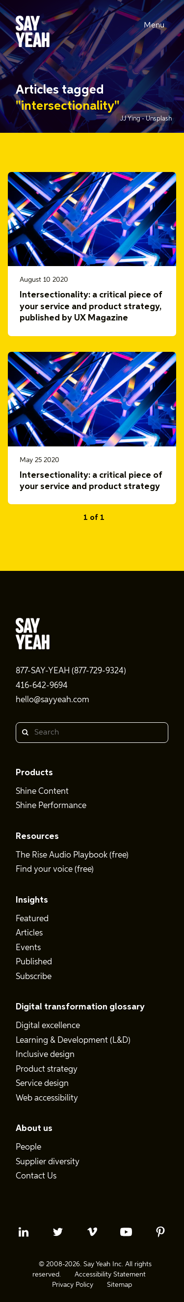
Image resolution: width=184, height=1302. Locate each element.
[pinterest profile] (160, 1232)
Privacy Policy (72, 1284)
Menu (154, 25)
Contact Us (36, 1176)
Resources (37, 836)
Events (28, 948)
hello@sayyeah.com (52, 700)
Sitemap (119, 1284)
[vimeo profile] (92, 1232)
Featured (32, 919)
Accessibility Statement (110, 1274)
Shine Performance (51, 806)
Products (34, 772)
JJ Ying (131, 119)
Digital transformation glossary (80, 1007)
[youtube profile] (126, 1232)
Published (34, 962)
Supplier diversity (47, 1162)
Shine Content (42, 791)
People (28, 1147)
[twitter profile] (58, 1232)
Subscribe (34, 977)
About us (34, 1128)
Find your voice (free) (55, 869)
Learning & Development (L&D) (73, 1040)
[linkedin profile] (23, 1232)
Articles (29, 933)
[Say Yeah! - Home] (33, 33)
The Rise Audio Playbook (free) (72, 855)
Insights (32, 900)
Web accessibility (47, 1098)
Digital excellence (48, 1026)
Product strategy (47, 1069)
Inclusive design (45, 1055)
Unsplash (159, 119)
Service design (42, 1084)
